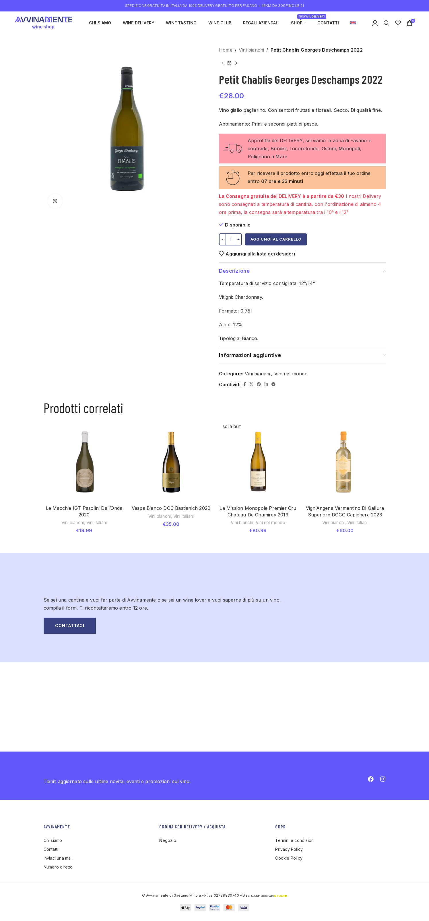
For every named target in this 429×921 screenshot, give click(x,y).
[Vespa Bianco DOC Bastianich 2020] (171, 462)
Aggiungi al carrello (276, 239)
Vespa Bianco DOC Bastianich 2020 (171, 508)
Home (225, 50)
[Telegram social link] (273, 384)
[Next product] (236, 63)
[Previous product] (222, 63)
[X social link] (251, 384)
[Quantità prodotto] (230, 239)
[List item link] (99, 840)
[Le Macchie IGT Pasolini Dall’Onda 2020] (84, 462)
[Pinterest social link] (259, 384)
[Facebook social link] (245, 384)
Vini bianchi (251, 50)
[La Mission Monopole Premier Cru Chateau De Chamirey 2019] (258, 462)
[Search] (386, 23)
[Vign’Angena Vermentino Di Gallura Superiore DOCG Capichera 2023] (345, 462)
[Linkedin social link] (266, 384)
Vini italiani (96, 522)
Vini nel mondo (291, 373)
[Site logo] (43, 22)
